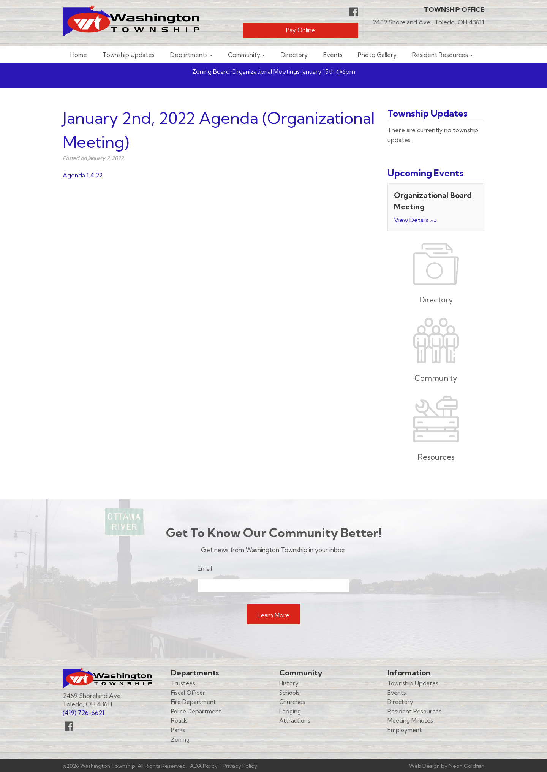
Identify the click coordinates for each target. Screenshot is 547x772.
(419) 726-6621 (83, 713)
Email (205, 568)
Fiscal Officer (188, 692)
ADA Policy (204, 766)
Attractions (294, 720)
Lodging (290, 711)
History (289, 683)
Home (78, 55)
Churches (292, 702)
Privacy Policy (240, 766)
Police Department (196, 711)
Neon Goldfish (466, 766)
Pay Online (300, 30)
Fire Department (193, 702)
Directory (294, 55)
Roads (179, 720)
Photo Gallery (377, 55)
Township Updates (129, 55)
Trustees (183, 683)
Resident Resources (440, 55)
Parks (178, 730)
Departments (189, 55)
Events (333, 55)
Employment (404, 730)
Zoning (180, 739)
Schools (289, 692)
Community (244, 55)
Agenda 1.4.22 (83, 175)
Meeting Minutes (410, 720)
